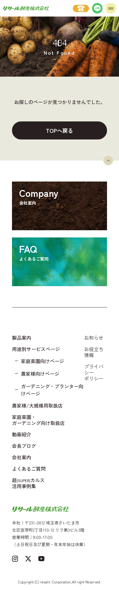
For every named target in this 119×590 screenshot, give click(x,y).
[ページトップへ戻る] (108, 160)
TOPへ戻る (59, 130)
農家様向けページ (40, 373)
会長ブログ (24, 446)
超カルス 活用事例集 (28, 483)
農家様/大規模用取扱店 (37, 405)
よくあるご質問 (29, 469)
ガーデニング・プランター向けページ (52, 390)
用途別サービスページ (36, 349)
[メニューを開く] (111, 8)
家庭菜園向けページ (42, 361)
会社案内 (21, 457)
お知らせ (93, 338)
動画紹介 (21, 434)
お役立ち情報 (93, 352)
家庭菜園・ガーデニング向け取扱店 (38, 420)
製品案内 (21, 338)
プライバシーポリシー (93, 372)
